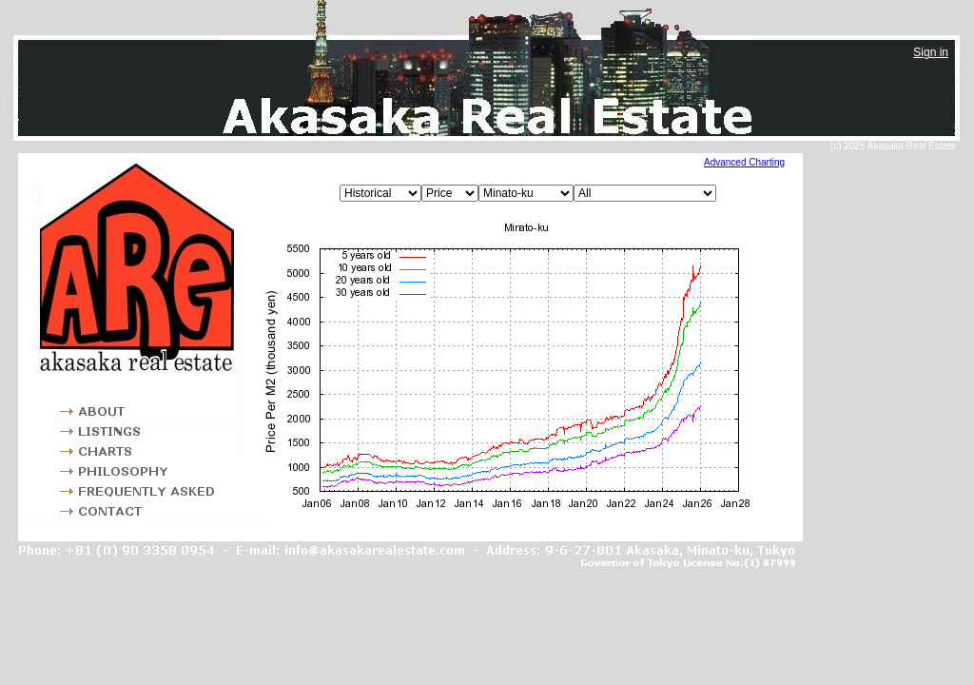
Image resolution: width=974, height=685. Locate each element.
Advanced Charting (744, 162)
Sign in (930, 52)
